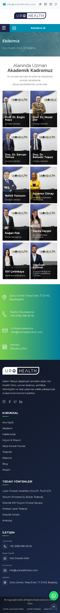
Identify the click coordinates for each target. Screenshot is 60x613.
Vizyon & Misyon (11, 440)
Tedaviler (7, 452)
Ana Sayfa (7, 422)
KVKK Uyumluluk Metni (13, 609)
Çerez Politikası (50, 609)
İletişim (6, 469)
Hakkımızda (9, 434)
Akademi (7, 428)
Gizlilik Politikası (34, 609)
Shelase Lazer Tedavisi (14, 508)
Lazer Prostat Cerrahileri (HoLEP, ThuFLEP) (26, 491)
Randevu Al (28, 28)
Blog (5, 463)
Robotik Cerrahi (11, 514)
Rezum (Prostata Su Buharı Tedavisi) (22, 497)
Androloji (7, 520)
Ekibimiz (7, 458)
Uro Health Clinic (12, 47)
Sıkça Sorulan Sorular (13, 446)
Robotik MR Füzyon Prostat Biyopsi (22, 502)
